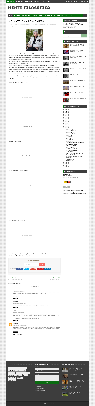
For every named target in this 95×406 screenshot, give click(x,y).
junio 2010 (68, 138)
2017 (66, 117)
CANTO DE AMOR (70, 147)
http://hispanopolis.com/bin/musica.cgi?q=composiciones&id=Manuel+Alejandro (28, 254)
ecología (26, 372)
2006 (66, 166)
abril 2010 (68, 141)
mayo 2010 (69, 139)
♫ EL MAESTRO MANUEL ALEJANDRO (75, 142)
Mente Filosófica (29, 7)
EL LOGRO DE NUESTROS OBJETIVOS (74, 153)
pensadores (12, 377)
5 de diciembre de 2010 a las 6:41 (20, 303)
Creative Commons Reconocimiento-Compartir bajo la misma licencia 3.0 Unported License (74, 190)
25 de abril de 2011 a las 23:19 (19, 312)
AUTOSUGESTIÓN (50, 15)
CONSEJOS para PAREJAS (69, 27)
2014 (66, 121)
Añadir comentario (17, 334)
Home (10, 15)
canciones (16, 24)
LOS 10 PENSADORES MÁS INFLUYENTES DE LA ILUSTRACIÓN (32, 1)
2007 (66, 165)
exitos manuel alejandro (52, 24)
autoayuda (12, 370)
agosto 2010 (69, 135)
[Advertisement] (34, 209)
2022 (66, 109)
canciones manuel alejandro (25, 24)
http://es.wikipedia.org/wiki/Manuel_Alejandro (20, 255)
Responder (15, 298)
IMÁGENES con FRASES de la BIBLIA (71, 23)
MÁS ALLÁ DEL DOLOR (71, 154)
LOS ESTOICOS (74, 74)
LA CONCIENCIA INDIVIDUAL (77, 86)
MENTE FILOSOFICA (68, 189)
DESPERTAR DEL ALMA (71, 144)
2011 (66, 126)
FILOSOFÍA (34, 15)
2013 (66, 123)
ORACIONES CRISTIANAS (69, 175)
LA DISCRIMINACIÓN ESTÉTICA (78, 98)
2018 (66, 115)
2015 (66, 120)
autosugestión (21, 370)
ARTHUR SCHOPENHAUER (76, 374)
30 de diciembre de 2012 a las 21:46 (20, 325)
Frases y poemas (13, 368)
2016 (66, 118)
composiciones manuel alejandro (39, 24)
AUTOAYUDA (60, 15)
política (19, 377)
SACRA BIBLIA (66, 174)
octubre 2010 (69, 132)
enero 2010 (69, 160)
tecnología (12, 380)
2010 (66, 127)
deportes (19, 372)
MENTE (41, 15)
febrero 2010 (69, 159)
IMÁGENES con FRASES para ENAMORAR (73, 24)
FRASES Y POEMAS (14, 19)
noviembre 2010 (70, 130)
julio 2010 (68, 136)
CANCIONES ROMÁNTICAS (69, 26)
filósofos (19, 375)
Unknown (15, 323)
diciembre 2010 (70, 129)
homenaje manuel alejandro (15, 26)
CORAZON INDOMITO (71, 145)
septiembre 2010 (70, 133)
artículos (23, 368)
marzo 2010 (69, 157)
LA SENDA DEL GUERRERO (72, 149)
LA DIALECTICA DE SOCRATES (78, 68)
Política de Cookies (39, 388)
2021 (66, 111)
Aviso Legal (38, 386)
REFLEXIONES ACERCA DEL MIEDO (74, 156)
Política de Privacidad (40, 390)
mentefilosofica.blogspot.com (79, 193)
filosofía (11, 375)
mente (25, 375)
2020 (66, 112)
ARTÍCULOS (68, 15)
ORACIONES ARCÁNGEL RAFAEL (70, 177)
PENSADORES (26, 15)
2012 (66, 124)
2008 (66, 163)
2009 (66, 162)
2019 (66, 114)
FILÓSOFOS (17, 15)
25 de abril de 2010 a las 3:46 (19, 291)
